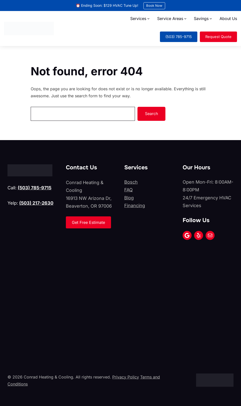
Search (151, 113)
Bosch (131, 182)
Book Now (154, 6)
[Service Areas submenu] (185, 18)
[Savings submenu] (211, 18)
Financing (134, 205)
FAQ (128, 189)
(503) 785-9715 (178, 37)
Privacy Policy (125, 376)
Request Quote (218, 37)
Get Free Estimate (88, 222)
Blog (129, 197)
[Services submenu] (148, 18)
